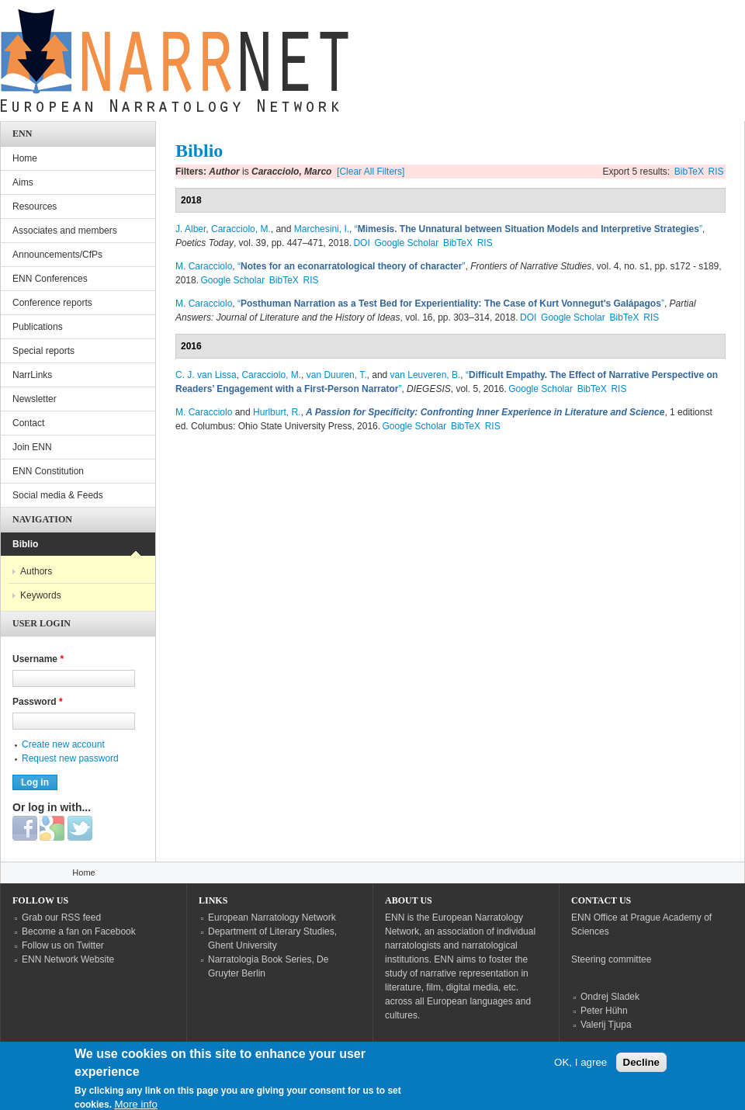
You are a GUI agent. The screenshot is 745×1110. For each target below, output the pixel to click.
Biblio (25, 544)
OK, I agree (580, 1068)
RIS (716, 171)
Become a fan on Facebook (79, 931)
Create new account (63, 744)
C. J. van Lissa (206, 374)
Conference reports (52, 302)
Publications (37, 326)
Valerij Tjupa (606, 1024)
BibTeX (689, 171)
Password (37, 701)
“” (528, 229)
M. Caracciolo (203, 266)
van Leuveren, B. (425, 374)
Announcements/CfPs (57, 254)
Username (38, 659)
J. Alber (190, 229)
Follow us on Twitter (63, 945)
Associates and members (64, 230)
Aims (22, 182)
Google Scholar (407, 243)
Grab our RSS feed (61, 917)
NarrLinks (32, 374)
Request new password (70, 758)
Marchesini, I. (321, 229)
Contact (28, 423)
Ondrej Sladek (609, 996)
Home (24, 158)
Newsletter (34, 399)
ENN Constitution (48, 471)
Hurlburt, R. (276, 412)
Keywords (40, 595)
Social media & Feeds (57, 495)
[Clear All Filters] (370, 171)
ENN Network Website (68, 959)
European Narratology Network (272, 917)
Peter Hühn (604, 1010)
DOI (361, 243)
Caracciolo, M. (241, 229)
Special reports (43, 350)
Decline (641, 1068)
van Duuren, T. (337, 374)
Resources (34, 206)
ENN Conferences (50, 278)
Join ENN (32, 447)
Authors (36, 571)
